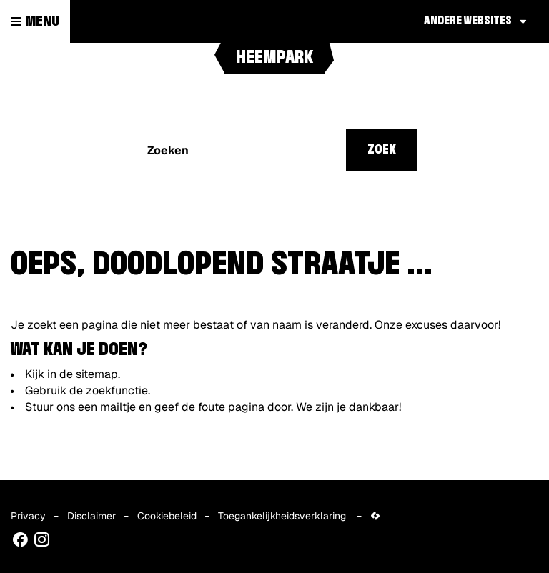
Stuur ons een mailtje (80, 406)
